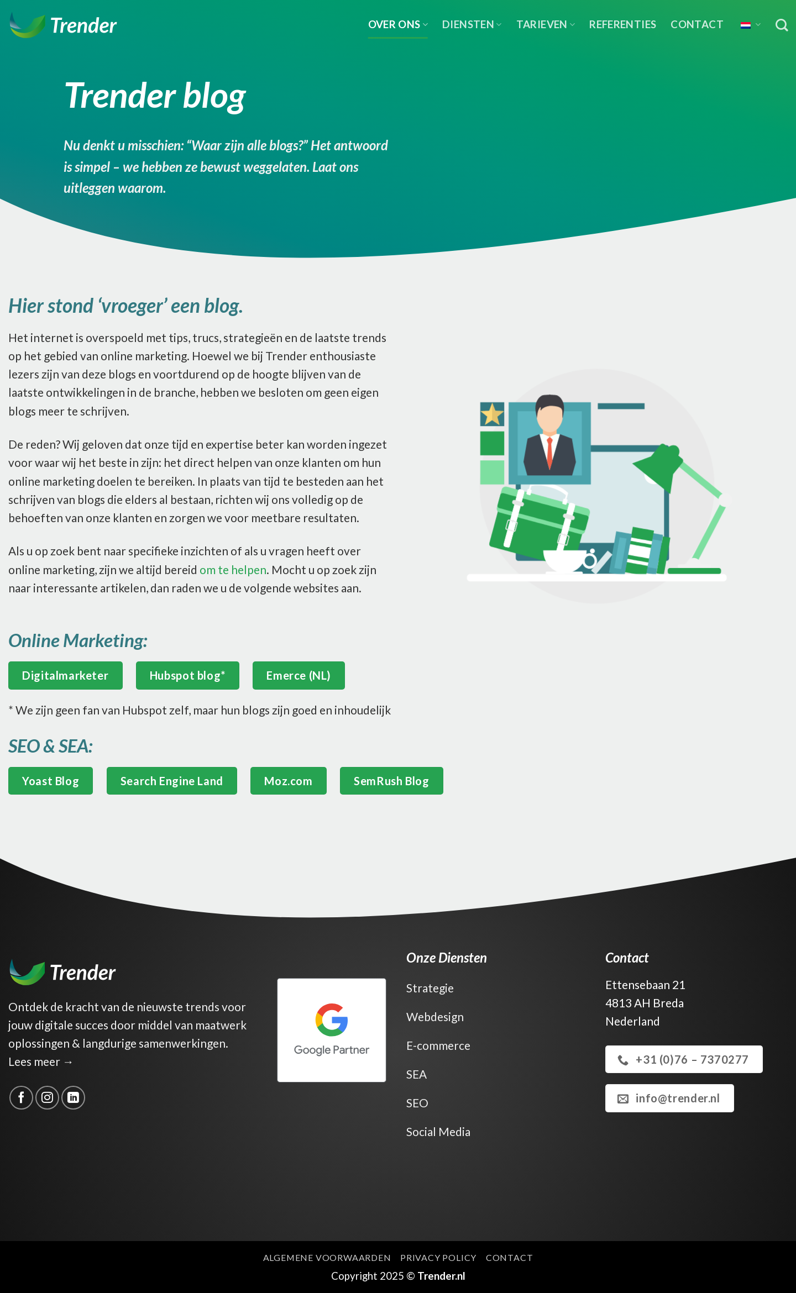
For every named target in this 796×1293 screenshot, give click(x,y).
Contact (697, 24)
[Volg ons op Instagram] (47, 1098)
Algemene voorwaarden (327, 1257)
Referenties (622, 24)
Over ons (398, 24)
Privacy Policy (438, 1257)
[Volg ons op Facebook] (21, 1098)
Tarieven (545, 24)
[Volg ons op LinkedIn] (73, 1098)
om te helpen (231, 569)
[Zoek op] (782, 25)
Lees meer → (41, 1061)
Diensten (472, 24)
